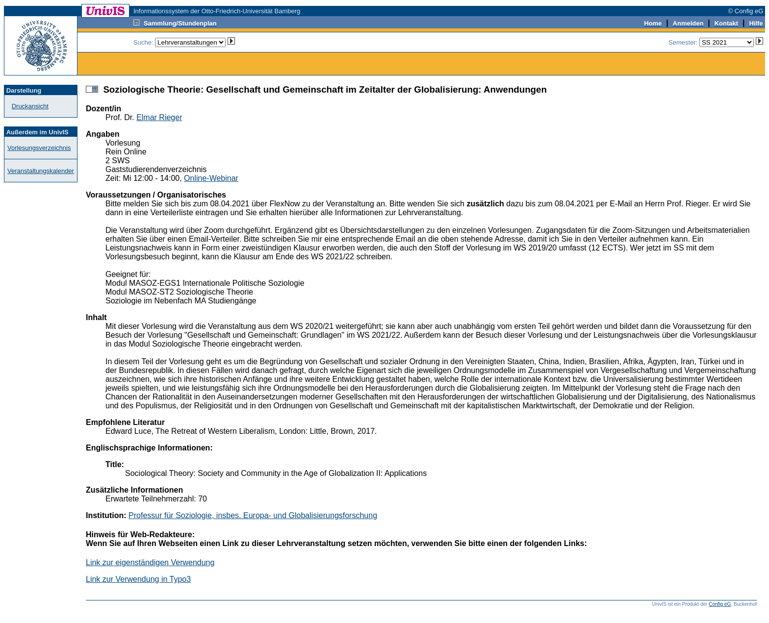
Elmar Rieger (159, 117)
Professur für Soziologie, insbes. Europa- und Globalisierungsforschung (252, 515)
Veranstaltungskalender (40, 170)
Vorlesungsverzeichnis (39, 147)
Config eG (720, 604)
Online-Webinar (211, 178)
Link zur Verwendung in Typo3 (138, 579)
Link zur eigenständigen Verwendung (150, 562)
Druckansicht (30, 106)
